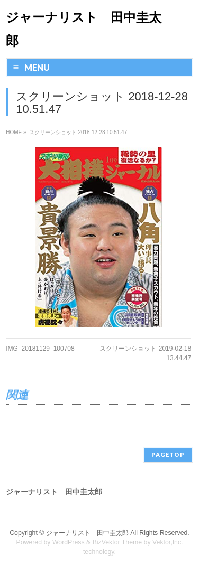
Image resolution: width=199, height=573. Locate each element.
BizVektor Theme (117, 542)
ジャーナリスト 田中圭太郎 (87, 533)
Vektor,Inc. (167, 542)
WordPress (68, 542)
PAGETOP (168, 454)
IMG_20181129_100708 (40, 348)
